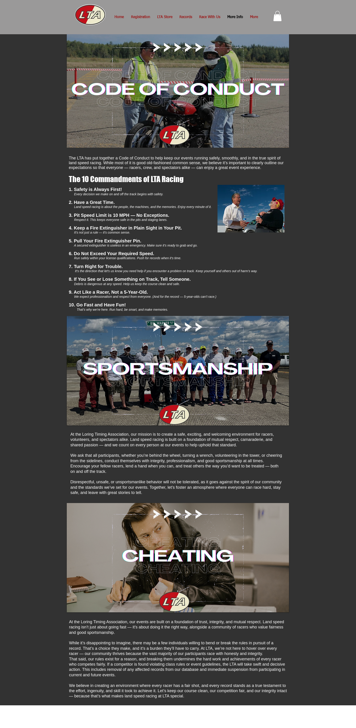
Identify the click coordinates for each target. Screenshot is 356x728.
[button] (277, 16)
